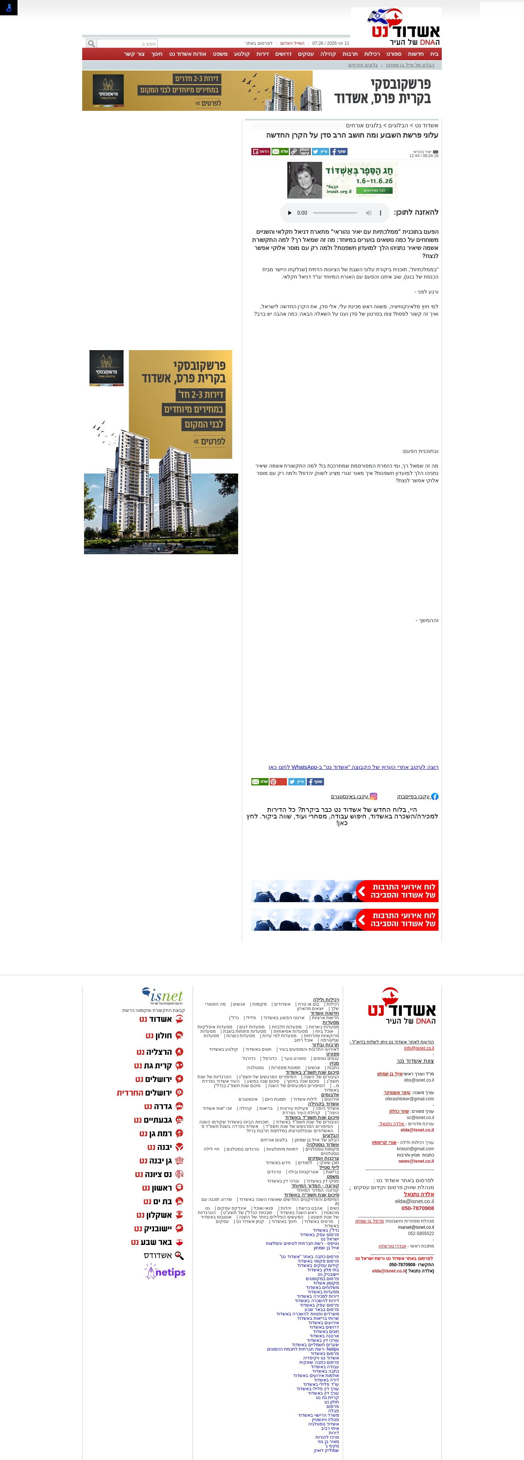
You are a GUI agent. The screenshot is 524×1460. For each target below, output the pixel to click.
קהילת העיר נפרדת (301, 1112)
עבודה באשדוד (324, 1366)
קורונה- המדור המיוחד (317, 1190)
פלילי (251, 1017)
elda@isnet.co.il (417, 1130)
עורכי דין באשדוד (283, 1181)
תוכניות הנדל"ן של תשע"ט (247, 1212)
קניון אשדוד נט (249, 1221)
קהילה (328, 54)
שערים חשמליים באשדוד (315, 1344)
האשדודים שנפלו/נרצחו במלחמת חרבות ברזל (290, 1130)
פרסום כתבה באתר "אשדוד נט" (309, 1256)
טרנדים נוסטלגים (242, 1149)
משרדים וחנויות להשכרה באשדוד (307, 1313)
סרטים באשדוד (318, 1221)
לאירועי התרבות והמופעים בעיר (309, 1049)
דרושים (283, 54)
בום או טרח (309, 1004)
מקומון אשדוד (326, 1283)
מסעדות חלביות (287, 1026)
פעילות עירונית (294, 1108)
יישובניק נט (327, 1274)
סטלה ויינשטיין (325, 1419)
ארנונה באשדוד (324, 1336)
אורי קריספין (384, 1142)
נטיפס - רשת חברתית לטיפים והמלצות (302, 1243)
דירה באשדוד (326, 1380)
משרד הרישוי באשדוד (318, 1415)
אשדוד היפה (326, 1108)
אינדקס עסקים (231, 1208)
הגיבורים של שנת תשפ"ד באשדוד (306, 1122)
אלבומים (330, 1094)
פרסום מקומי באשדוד (318, 1261)
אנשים (239, 1004)
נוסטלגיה (255, 1067)
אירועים (331, 1099)
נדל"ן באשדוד (326, 1230)
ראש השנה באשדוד (298, 1212)
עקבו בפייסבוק (418, 796)
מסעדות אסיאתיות (290, 1031)
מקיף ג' (332, 1446)
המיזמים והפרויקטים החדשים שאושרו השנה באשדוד (288, 1199)
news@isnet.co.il (416, 1161)
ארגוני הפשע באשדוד (284, 1017)
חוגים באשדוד (258, 1049)
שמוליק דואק (326, 1450)
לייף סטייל (329, 1167)
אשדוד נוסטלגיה (322, 1144)
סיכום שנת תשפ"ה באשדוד (311, 1195)
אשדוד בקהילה (323, 1104)
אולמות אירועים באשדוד (316, 1375)
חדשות (416, 54)
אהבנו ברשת (311, 1208)
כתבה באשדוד (325, 1371)
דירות (262, 54)
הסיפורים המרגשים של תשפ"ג (267, 1076)
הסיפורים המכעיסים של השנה (296, 1085)
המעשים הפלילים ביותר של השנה (271, 1217)
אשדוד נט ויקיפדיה (320, 1358)
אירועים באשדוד (323, 1322)
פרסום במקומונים (322, 1278)
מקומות (259, 1004)
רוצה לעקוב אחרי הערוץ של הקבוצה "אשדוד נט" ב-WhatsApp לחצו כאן (354, 767)
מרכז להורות (327, 1437)
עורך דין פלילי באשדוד (317, 1388)
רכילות (372, 54)
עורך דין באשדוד (323, 1393)
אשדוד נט (426, 125)
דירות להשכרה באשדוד (317, 1300)
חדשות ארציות (325, 1017)
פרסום (332, 1406)
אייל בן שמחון (326, 1247)
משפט (220, 54)
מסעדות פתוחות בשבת (244, 1031)
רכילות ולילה (326, 999)
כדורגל (249, 1058)
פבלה (333, 1410)
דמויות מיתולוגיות (282, 1149)
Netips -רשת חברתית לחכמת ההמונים (303, 1349)
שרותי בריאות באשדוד (318, 1318)
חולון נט (331, 1402)
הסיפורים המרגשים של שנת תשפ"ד (299, 1126)
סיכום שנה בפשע (263, 1081)
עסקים (306, 54)
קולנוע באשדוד (223, 1049)
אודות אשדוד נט (187, 54)
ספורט (393, 54)
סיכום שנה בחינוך (303, 1081)
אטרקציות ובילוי (303, 1171)
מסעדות (331, 1022)
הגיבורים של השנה (321, 1076)
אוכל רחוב (303, 1040)
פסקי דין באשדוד (322, 1181)
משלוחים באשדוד (322, 1287)
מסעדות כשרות (240, 1035)
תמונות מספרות (285, 1067)
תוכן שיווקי (329, 1162)
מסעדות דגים (251, 1026)
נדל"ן (234, 1017)
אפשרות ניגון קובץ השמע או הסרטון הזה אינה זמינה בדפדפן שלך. (335, 213)
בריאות (266, 1108)
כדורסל (270, 1058)
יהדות (286, 1208)
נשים (334, 1208)
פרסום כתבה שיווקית (318, 1362)
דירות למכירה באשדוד (318, 1296)
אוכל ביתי (323, 1031)
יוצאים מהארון (310, 1008)
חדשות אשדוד (324, 1013)
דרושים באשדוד (324, 1327)
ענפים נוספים (326, 1058)
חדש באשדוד (278, 1162)
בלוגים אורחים (363, 65)
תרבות (350, 54)
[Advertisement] (161, 224)
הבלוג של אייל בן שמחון (410, 65)
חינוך (157, 54)
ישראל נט (330, 1239)
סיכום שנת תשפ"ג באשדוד (312, 1072)
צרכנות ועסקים (323, 1158)
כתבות (333, 1067)
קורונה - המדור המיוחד (315, 1185)
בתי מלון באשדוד (323, 1269)
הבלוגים (398, 125)
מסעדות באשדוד (323, 1291)
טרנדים (274, 1171)
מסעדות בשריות (324, 1026)
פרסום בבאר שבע (322, 1309)
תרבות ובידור (325, 1044)
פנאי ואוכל (263, 1208)
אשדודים (282, 1004)
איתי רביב (330, 1428)
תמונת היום (275, 1099)
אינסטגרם (248, 1099)
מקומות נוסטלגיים (321, 1149)
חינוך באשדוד (284, 1221)
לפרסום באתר (258, 43)
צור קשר (134, 54)
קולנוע (242, 54)
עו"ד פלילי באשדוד (320, 1384)
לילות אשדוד (305, 1099)
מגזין (334, 1063)
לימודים (304, 1162)
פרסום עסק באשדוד (319, 1234)
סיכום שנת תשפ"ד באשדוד (312, 1117)
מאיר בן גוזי (328, 1441)
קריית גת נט (327, 1397)
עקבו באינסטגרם (354, 796)
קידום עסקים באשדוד (318, 1265)
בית (434, 54)
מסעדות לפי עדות (279, 1035)
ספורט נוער (295, 1058)
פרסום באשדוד (324, 1353)
